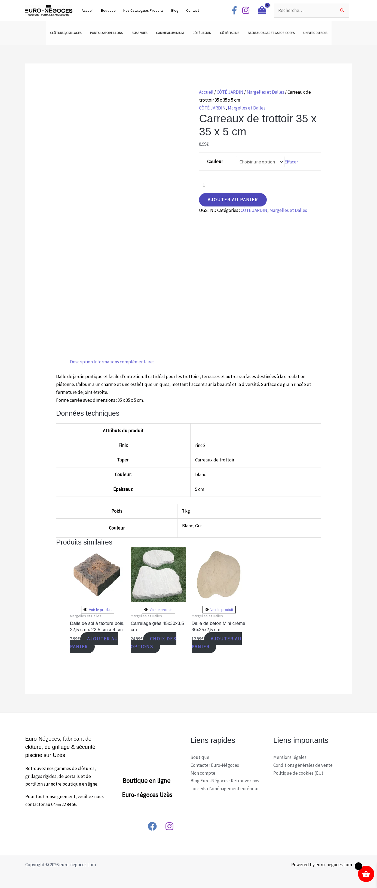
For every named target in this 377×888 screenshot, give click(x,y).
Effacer (291, 162)
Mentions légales (289, 757)
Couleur (215, 162)
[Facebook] (234, 10)
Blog (175, 10)
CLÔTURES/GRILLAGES (65, 33)
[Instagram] (246, 10)
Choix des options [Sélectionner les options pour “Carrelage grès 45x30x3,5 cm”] (153, 643)
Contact (192, 10)
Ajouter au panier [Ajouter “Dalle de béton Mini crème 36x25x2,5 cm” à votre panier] (217, 643)
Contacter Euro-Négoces (215, 765)
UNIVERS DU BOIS (315, 33)
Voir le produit (98, 609)
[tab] (81, 362)
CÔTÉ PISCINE (229, 33)
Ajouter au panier (233, 200)
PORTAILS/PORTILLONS (106, 33)
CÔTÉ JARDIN (201, 33)
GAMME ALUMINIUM (170, 33)
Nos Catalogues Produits (143, 10)
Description (81, 362)
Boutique (108, 10)
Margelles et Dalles (265, 92)
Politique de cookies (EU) (298, 773)
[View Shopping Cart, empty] (261, 10)
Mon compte (203, 773)
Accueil (87, 10)
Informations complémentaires (124, 362)
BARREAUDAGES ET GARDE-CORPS (271, 33)
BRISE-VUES (139, 33)
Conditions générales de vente (303, 765)
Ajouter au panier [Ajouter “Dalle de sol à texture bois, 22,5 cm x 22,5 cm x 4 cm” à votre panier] (94, 643)
